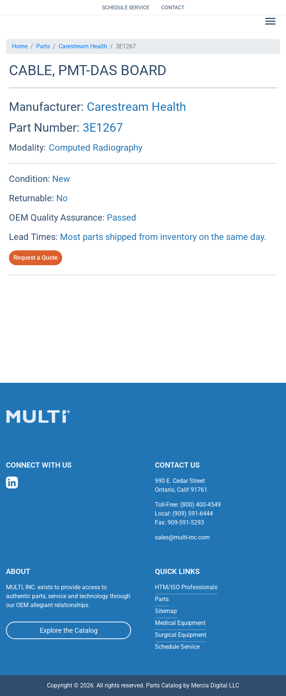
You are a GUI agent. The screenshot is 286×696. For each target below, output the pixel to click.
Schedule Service (125, 7)
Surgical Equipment (180, 634)
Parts (43, 46)
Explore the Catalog (69, 630)
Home (20, 46)
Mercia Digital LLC (215, 685)
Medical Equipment (180, 622)
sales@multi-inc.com (182, 537)
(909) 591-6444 (192, 513)
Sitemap (166, 611)
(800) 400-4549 (200, 504)
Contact (172, 7)
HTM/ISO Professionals (186, 587)
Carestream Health (82, 46)
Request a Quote (35, 257)
